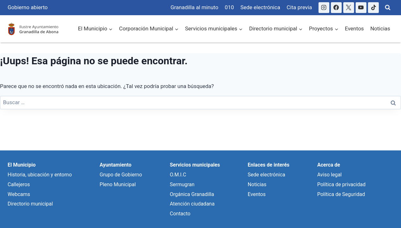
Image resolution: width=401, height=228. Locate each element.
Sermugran (182, 184)
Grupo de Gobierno (121, 175)
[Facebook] (336, 7)
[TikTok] (373, 7)
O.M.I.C (178, 175)
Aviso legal (329, 175)
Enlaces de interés (268, 165)
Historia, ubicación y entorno (40, 175)
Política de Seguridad (341, 194)
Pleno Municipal (118, 184)
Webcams (19, 194)
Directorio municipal (30, 204)
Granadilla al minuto (194, 7)
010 (229, 7)
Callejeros (19, 184)
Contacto (180, 214)
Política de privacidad (341, 184)
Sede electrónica (260, 7)
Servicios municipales (195, 165)
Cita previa (299, 7)
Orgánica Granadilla (192, 194)
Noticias (380, 28)
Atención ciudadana (192, 204)
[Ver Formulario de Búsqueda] (387, 7)
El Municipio (22, 165)
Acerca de (328, 165)
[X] (348, 7)
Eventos (354, 28)
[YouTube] (361, 7)
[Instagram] (324, 7)
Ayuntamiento (115, 165)
